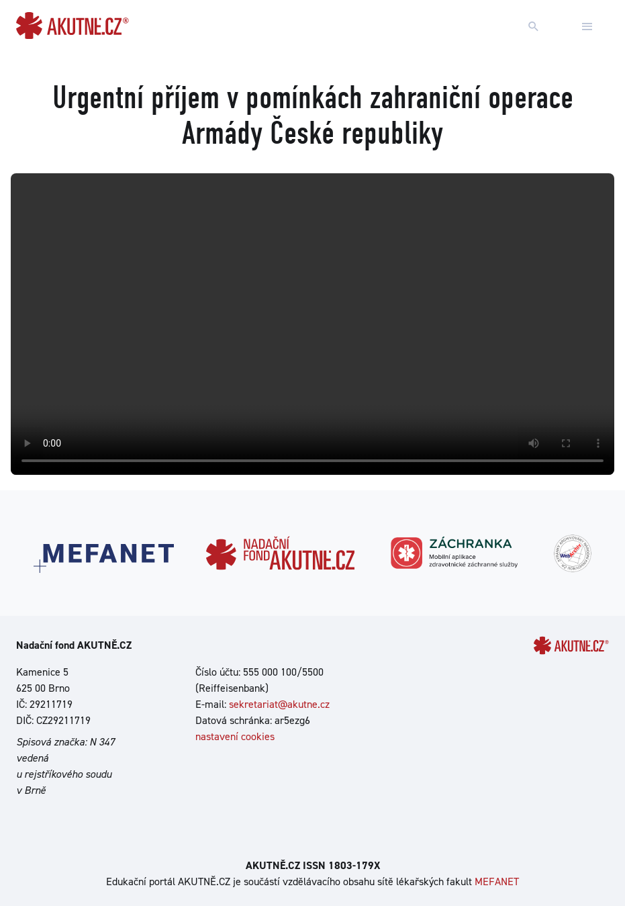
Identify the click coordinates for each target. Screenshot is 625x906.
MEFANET (497, 881)
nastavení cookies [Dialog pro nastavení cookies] (235, 736)
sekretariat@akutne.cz (279, 704)
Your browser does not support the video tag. (312, 324)
